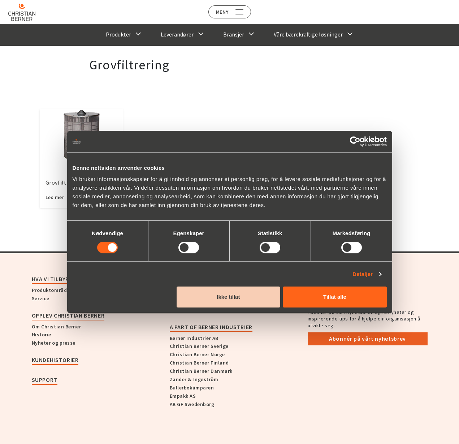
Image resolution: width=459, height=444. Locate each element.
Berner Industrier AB (194, 338)
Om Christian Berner (56, 326)
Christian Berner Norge (197, 354)
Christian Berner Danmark (201, 371)
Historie (41, 334)
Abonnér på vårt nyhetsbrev (367, 338)
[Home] (26, 12)
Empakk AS (183, 396)
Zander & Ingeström (194, 379)
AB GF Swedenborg (192, 404)
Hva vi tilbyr (50, 279)
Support (44, 379)
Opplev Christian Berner (68, 315)
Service (40, 298)
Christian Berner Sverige (199, 346)
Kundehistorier (55, 359)
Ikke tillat (228, 297)
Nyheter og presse (54, 343)
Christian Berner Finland (199, 362)
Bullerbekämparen (192, 387)
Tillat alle (334, 297)
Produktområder (52, 290)
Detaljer (362, 274)
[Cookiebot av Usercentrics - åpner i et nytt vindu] (355, 141)
